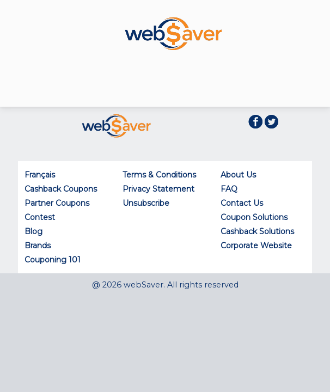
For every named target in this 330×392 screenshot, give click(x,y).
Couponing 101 (53, 260)
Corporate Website (256, 245)
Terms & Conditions (159, 175)
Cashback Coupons (61, 189)
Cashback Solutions (257, 231)
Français (40, 175)
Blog (33, 231)
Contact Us (242, 203)
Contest (40, 217)
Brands (38, 245)
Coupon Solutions (254, 217)
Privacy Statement (158, 189)
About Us (238, 175)
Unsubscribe (146, 203)
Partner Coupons (57, 203)
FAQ (229, 189)
